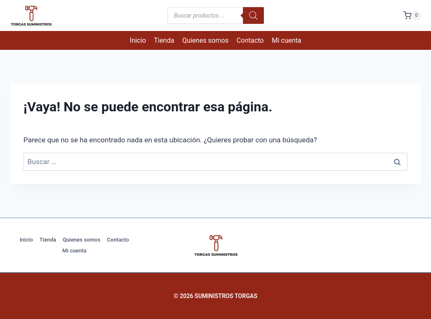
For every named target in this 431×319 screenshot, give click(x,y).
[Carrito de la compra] (412, 15)
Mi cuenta (286, 40)
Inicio (138, 40)
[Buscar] (253, 15)
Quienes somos (205, 40)
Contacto (250, 40)
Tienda (164, 40)
